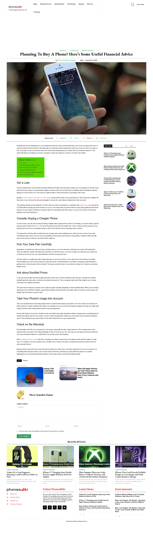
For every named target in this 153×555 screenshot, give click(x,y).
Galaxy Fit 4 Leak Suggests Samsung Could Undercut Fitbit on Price (22, 474)
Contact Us (14, 501)
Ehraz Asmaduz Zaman (66, 60)
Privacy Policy (15, 497)
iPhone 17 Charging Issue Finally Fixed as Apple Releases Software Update (114, 154)
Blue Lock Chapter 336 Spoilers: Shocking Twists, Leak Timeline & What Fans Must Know (130, 509)
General (63, 50)
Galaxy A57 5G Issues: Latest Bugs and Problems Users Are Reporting (114, 206)
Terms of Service (16, 504)
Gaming (82, 469)
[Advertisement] (76, 31)
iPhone (37, 226)
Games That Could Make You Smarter (49, 371)
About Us (13, 494)
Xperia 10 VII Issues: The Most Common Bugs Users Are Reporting (113, 193)
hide (34, 160)
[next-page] (83, 514)
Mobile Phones (87, 50)
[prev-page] (80, 514)
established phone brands (29, 339)
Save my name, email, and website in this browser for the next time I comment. (41, 431)
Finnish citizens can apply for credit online (36, 198)
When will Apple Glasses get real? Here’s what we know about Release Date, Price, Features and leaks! (88, 373)
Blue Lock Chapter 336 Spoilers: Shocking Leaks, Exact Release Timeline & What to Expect (130, 502)
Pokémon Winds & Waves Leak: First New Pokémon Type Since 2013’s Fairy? (129, 495)
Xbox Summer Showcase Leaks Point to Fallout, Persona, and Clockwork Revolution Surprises (114, 167)
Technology (74, 50)
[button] (136, 4)
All (126, 146)
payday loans (83, 205)
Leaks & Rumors (12, 469)
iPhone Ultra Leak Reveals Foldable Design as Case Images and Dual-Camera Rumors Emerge (112, 180)
